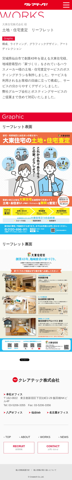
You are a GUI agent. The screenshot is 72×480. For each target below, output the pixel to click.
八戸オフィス (14, 412)
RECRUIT (19, 447)
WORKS (45, 437)
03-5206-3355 (17, 405)
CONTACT (53, 447)
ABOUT (25, 437)
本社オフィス (14, 394)
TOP (8, 437)
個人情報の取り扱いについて (44, 470)
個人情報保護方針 (23, 470)
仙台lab (36, 412)
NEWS (64, 437)
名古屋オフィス (58, 412)
